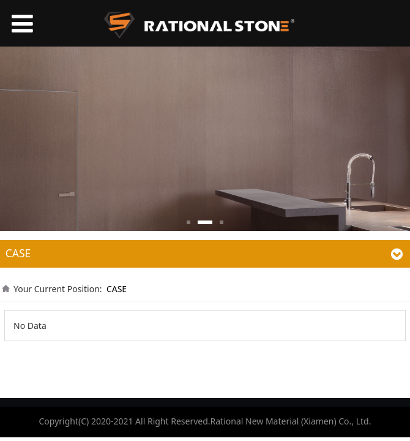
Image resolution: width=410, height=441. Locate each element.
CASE (116, 289)
